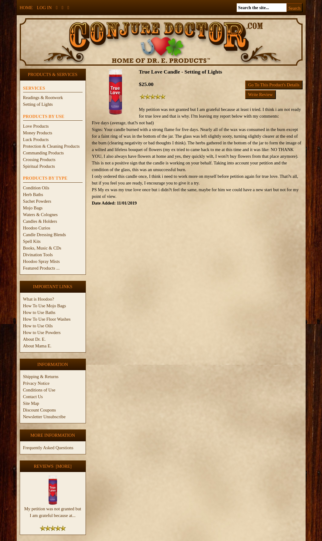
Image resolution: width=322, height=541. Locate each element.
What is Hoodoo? (38, 299)
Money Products (37, 132)
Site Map (31, 403)
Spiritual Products (39, 166)
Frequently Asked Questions (48, 447)
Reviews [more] (53, 466)
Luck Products (36, 139)
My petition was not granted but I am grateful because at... (52, 509)
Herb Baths (33, 194)
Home (26, 7)
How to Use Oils (38, 325)
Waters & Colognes (40, 214)
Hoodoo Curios (36, 228)
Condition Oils (36, 187)
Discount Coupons (39, 410)
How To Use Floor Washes (47, 319)
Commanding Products (43, 152)
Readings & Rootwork (43, 97)
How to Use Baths (39, 312)
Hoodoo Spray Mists (41, 261)
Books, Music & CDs (42, 248)
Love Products (36, 126)
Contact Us (33, 396)
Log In (44, 7)
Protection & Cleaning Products (51, 146)
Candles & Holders (40, 221)
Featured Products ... (41, 268)
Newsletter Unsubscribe (44, 416)
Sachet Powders (37, 201)
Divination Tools (38, 254)
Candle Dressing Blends (44, 234)
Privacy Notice (36, 383)
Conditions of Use (39, 390)
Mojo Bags (33, 207)
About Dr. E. (34, 339)
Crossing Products (39, 159)
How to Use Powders (42, 332)
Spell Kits (32, 241)
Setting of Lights (38, 104)
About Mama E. (37, 345)
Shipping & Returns (41, 376)
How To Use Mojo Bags (44, 305)
